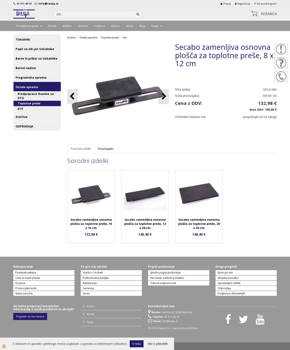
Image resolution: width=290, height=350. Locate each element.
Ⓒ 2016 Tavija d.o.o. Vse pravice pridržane (173, 328)
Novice (115, 26)
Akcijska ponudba (228, 278)
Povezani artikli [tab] (81, 149)
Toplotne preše (29, 103)
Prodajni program (27, 26)
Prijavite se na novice (30, 316)
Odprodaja (224, 288)
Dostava (20, 283)
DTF (20, 109)
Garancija (88, 288)
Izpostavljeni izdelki (229, 283)
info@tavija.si (49, 3)
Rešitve (67, 26)
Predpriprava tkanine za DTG (36, 96)
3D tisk (52, 26)
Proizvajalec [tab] (106, 149)
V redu (136, 344)
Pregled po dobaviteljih (231, 293)
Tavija (154, 26)
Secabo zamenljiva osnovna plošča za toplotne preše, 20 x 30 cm (199, 224)
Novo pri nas (225, 272)
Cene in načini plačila (27, 278)
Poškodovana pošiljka (96, 278)
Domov (71, 37)
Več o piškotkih (158, 344)
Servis (86, 293)
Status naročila (24, 293)
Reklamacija (90, 283)
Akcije (129, 26)
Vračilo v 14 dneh (93, 272)
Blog (142, 26)
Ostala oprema (88, 37)
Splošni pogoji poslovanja (165, 272)
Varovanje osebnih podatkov (167, 278)
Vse (125, 37)
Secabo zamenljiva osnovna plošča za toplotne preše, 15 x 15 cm (91, 224)
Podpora (99, 26)
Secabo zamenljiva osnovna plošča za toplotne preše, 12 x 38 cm (145, 224)
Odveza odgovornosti (163, 283)
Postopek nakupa (25, 272)
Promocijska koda (26, 288)
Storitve (83, 26)
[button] (163, 96)
